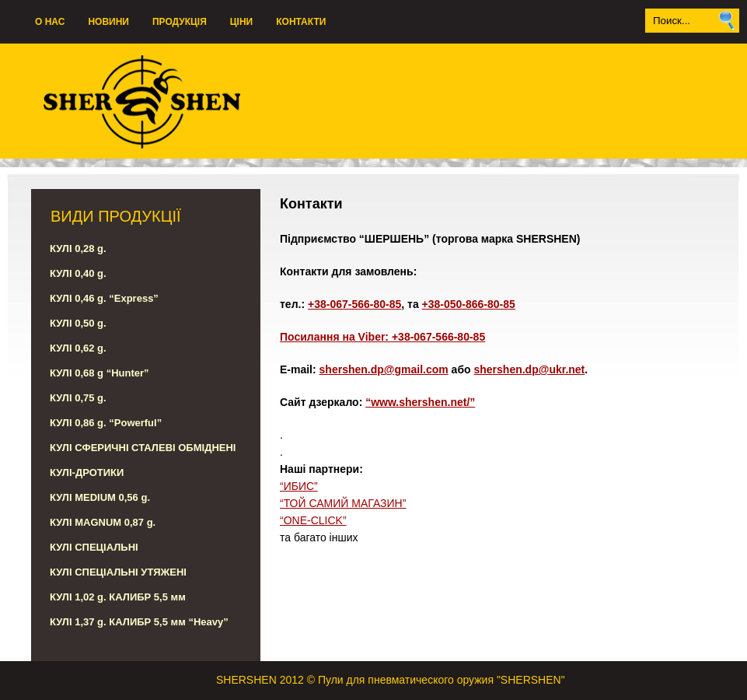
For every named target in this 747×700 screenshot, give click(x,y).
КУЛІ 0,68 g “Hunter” (99, 373)
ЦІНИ (241, 21)
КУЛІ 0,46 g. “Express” (104, 298)
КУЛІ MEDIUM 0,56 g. (100, 497)
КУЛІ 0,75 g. (78, 398)
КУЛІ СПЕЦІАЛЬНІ (94, 547)
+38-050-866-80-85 (468, 304)
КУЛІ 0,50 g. (78, 323)
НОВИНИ (108, 21)
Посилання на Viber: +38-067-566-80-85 (382, 337)
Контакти (301, 21)
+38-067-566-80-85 (354, 304)
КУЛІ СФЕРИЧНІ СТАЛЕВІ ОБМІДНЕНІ (143, 447)
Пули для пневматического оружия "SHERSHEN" (441, 680)
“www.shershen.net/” (420, 402)
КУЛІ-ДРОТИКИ (87, 472)
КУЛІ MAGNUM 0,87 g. (102, 522)
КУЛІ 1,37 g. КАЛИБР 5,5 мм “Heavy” (139, 622)
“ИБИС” (299, 486)
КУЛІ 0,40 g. (78, 273)
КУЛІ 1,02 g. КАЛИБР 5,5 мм (118, 597)
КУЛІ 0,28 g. (78, 248)
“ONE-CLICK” (313, 520)
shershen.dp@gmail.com (384, 369)
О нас (50, 21)
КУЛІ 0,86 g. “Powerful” (106, 423)
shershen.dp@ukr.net (529, 369)
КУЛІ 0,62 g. (78, 348)
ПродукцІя (179, 21)
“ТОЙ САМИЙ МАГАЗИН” (343, 503)
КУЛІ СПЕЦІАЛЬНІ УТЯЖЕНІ (118, 572)
